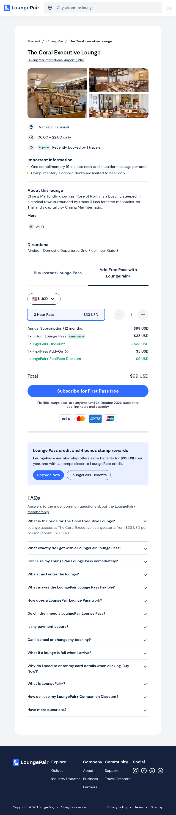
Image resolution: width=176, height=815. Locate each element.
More (32, 215)
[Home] (22, 7)
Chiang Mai (54, 41)
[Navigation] (169, 8)
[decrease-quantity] (119, 314)
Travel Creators (117, 778)
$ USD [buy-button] (43, 299)
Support (111, 770)
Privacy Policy (117, 807)
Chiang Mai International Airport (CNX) (56, 60)
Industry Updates (65, 778)
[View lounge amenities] (88, 226)
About (88, 770)
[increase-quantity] (143, 314)
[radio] (66, 314)
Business (90, 778)
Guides (57, 770)
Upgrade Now (48, 475)
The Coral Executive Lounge (90, 41)
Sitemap (157, 807)
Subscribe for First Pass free (100, 391)
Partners (90, 787)
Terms (139, 807)
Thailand (34, 41)
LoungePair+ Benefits (89, 475)
